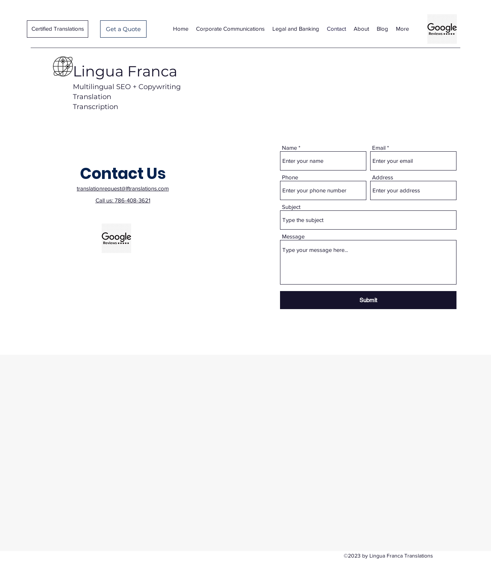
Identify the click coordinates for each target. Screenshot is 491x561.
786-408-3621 (132, 200)
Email (379, 148)
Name (289, 148)
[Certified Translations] (57, 29)
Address (382, 177)
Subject (291, 207)
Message (293, 236)
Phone (290, 177)
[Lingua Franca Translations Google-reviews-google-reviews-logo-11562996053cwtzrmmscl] (442, 29)
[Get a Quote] (123, 29)
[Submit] (368, 300)
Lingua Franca (125, 71)
